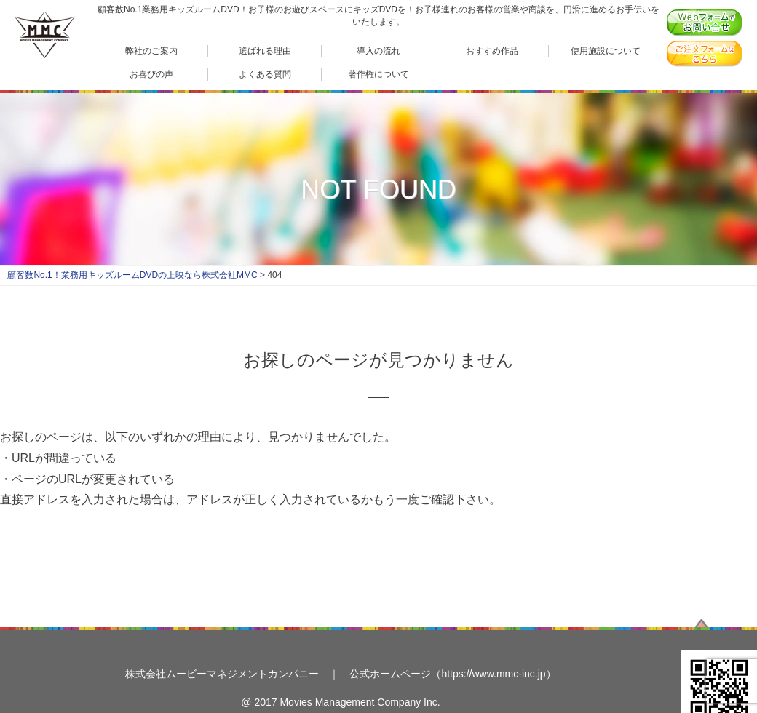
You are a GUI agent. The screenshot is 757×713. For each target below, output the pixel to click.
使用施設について (606, 50)
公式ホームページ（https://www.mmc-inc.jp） (452, 674)
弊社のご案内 (151, 50)
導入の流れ (378, 50)
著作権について (378, 73)
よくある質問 (265, 73)
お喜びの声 (151, 73)
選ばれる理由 (265, 50)
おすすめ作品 (492, 50)
